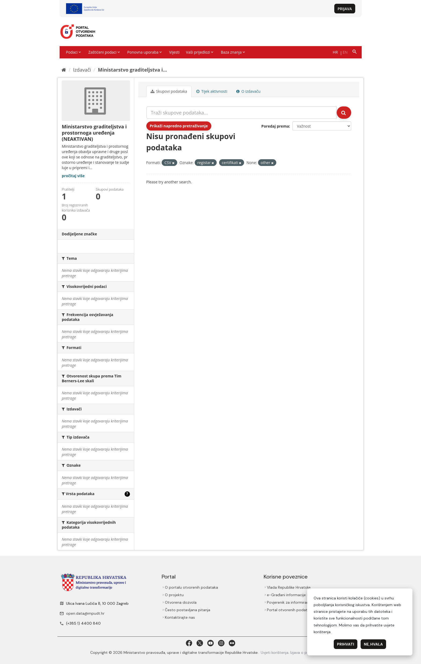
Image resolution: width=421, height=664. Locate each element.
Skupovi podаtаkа (169, 91)
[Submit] (344, 112)
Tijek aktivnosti (211, 91)
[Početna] (63, 69)
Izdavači (82, 69)
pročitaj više (73, 175)
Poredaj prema (275, 126)
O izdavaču (248, 91)
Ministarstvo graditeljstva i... (132, 69)
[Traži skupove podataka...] (241, 112)
